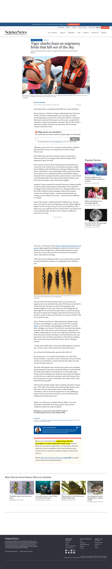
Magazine (61, 27)
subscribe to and (56, 458)
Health (63, 32)
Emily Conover (89, 183)
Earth (86, 32)
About (74, 27)
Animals (46, 40)
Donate (105, 27)
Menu (68, 27)
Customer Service (69, 547)
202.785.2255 (89, 557)
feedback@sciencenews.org (45, 412)
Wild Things (36, 40)
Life (79, 32)
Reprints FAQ (60, 412)
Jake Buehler (13, 500)
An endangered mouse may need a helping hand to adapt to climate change (98, 498)
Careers (96, 547)
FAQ (81, 541)
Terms (53, 141)
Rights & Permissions (84, 544)
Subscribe (67, 542)
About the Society (99, 542)
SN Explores (82, 27)
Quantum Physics (90, 175)
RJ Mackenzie (66, 500)
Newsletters (82, 542)
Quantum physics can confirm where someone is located (95, 179)
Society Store (98, 544)
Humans (71, 32)
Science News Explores (11, 551)
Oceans (38, 494)
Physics (95, 32)
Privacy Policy (58, 141)
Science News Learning (26, 551)
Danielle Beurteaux (41, 500)
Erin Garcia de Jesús (93, 501)
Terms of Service (97, 557)
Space (104, 32)
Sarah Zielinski (40, 102)
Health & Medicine (90, 198)
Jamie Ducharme (89, 205)
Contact (82, 548)
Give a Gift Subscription (70, 545)
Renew (66, 544)
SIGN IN (98, 27)
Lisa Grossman (89, 227)
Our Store (92, 27)
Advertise (82, 546)
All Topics (53, 32)
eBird (36, 326)
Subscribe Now (73, 24)
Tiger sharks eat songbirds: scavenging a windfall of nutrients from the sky (56, 420)
